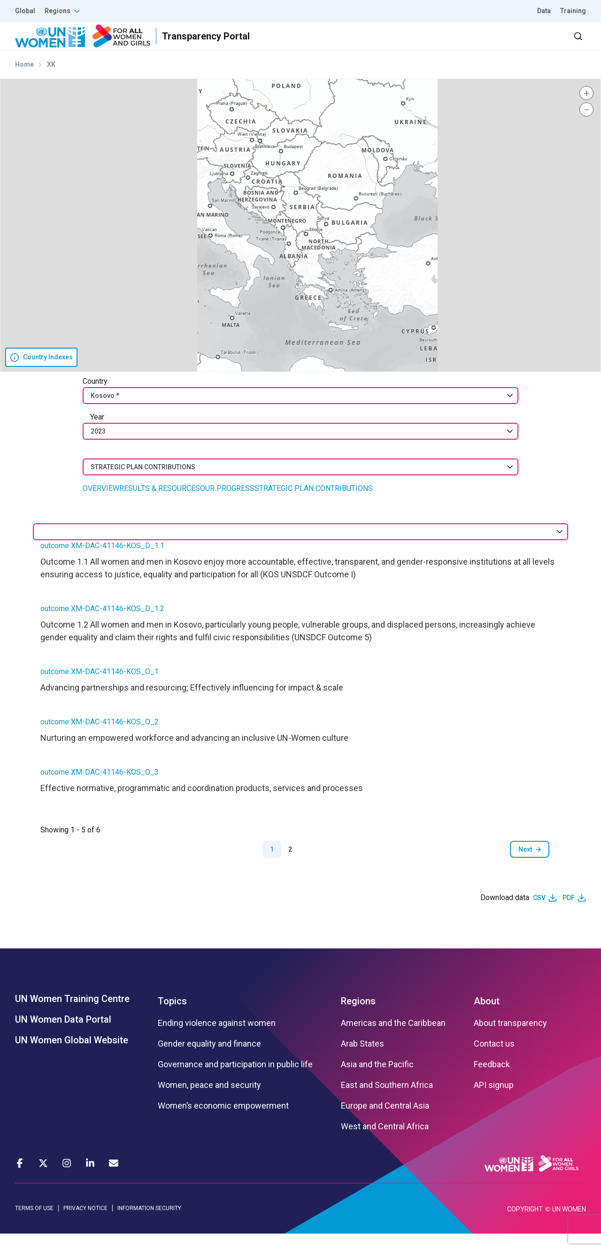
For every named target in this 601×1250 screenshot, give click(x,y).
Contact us (494, 1060)
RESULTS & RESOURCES (159, 505)
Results (348, 44)
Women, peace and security (209, 1102)
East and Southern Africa (387, 1102)
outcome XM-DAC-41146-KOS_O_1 (99, 688)
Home (24, 81)
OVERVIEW (101, 505)
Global (25, 11)
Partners (398, 44)
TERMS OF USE (34, 1225)
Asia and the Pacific (377, 1081)
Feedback (492, 1081)
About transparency (510, 1040)
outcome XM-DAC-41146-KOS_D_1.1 (102, 562)
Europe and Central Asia (385, 1122)
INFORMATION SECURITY (149, 1225)
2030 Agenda (460, 44)
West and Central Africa (385, 1143)
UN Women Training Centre (72, 1015)
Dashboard (532, 44)
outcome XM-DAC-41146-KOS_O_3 (99, 788)
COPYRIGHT (525, 1225)
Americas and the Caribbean (393, 1040)
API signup (494, 1102)
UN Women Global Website (71, 1057)
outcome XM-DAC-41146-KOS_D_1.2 (102, 625)
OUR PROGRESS (227, 505)
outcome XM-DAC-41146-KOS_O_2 (99, 738)
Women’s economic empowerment (223, 1122)
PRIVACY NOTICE (85, 1225)
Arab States (362, 1060)
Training (573, 11)
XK (51, 81)
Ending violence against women (217, 1040)
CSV (539, 914)
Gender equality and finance (209, 1060)
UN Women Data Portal (63, 1036)
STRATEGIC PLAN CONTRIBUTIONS (313, 505)
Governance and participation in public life (235, 1081)
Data (544, 11)
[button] (586, 110)
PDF (568, 914)
